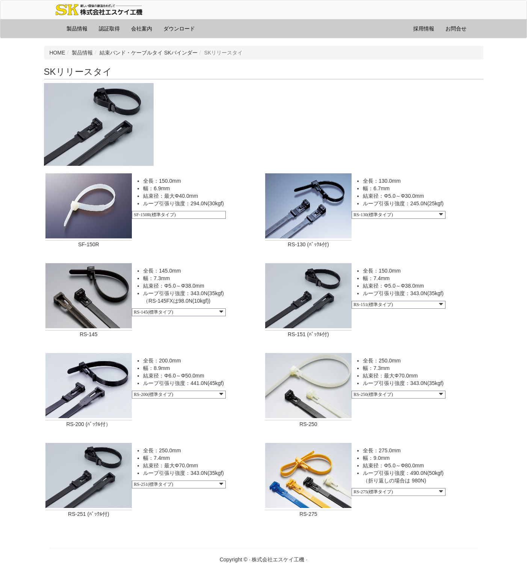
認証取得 (109, 29)
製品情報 (77, 29)
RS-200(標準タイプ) (178, 394)
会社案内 (141, 29)
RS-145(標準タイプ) (178, 312)
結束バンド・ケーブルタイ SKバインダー (149, 53)
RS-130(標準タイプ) (398, 214)
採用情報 (423, 29)
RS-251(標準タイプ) (178, 484)
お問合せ (456, 29)
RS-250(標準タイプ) (398, 394)
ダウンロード (179, 29)
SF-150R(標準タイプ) (154, 214)
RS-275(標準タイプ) (398, 491)
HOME (57, 53)
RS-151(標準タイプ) (398, 304)
